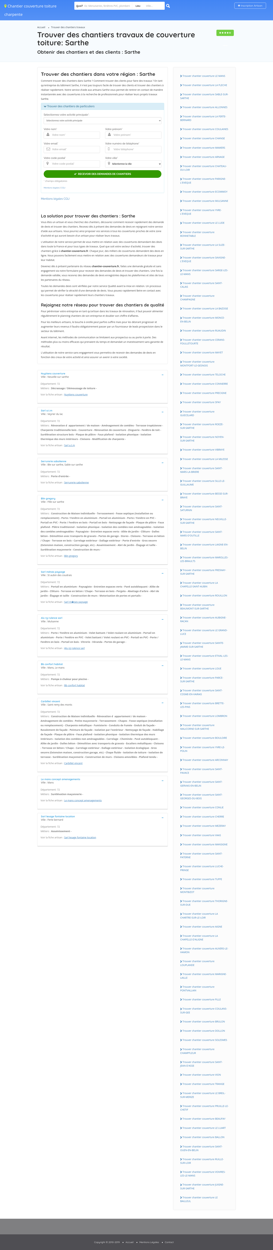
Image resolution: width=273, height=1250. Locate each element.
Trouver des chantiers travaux (68, 27)
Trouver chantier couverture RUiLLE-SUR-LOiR (202, 1161)
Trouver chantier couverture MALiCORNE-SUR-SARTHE (197, 726)
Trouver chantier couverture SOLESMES (204, 1040)
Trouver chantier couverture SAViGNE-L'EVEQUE (203, 259)
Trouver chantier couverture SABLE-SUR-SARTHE (204, 96)
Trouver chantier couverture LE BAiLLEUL (199, 1199)
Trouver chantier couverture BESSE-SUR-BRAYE (204, 495)
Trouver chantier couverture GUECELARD (197, 413)
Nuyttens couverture (76, 394)
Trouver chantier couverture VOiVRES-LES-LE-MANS (202, 1173)
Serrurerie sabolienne (76, 482)
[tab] (102, 375)
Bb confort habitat (74, 685)
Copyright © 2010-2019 (107, 1242)
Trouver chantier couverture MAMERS (203, 147)
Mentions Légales (149, 1242)
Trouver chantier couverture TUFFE (202, 879)
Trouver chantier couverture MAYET (202, 352)
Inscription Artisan (250, 5)
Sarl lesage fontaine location (80, 837)
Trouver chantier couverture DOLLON (203, 1030)
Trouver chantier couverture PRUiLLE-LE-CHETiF (204, 1107)
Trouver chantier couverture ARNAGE (203, 157)
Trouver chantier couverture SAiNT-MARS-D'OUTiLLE (201, 533)
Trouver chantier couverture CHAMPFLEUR (197, 1050)
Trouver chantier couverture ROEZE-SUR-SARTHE (201, 426)
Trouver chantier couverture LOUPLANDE (197, 963)
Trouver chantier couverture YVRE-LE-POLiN (202, 749)
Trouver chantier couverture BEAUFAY (203, 1118)
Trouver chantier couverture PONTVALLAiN (197, 988)
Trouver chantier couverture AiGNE (202, 926)
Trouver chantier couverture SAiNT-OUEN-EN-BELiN (201, 1148)
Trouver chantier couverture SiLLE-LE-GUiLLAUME (202, 482)
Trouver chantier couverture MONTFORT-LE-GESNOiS (197, 363)
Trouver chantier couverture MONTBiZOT (197, 890)
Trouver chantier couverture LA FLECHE (204, 85)
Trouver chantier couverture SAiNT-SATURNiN (201, 508)
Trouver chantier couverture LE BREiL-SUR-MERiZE (202, 1094)
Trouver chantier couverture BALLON (203, 1137)
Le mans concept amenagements (83, 800)
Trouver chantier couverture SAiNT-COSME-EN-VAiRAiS (201, 692)
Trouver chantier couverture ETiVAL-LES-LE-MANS (204, 657)
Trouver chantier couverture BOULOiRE (204, 737)
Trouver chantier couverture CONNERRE (205, 383)
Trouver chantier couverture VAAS (201, 835)
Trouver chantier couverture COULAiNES (205, 129)
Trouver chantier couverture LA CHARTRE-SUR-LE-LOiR (199, 915)
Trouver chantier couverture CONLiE (203, 807)
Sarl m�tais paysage (76, 602)
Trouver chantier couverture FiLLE (201, 999)
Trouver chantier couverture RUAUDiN (204, 330)
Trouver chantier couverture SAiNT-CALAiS (201, 284)
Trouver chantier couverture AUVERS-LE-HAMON (204, 950)
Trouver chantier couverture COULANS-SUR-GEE (203, 1010)
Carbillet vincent (73, 763)
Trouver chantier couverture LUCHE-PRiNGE (202, 868)
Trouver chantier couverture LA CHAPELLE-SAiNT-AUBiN (199, 584)
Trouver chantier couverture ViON (201, 1074)
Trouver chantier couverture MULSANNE (205, 201)
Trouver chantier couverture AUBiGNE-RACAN (203, 619)
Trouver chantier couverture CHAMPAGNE (197, 297)
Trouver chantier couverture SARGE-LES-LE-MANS (204, 272)
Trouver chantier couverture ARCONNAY (205, 760)
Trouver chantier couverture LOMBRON (204, 716)
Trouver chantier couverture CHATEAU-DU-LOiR (203, 167)
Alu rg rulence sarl (74, 648)
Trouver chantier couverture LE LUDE (203, 222)
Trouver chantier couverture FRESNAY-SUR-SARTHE (203, 571)
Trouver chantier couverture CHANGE (203, 138)
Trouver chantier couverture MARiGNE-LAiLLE (203, 975)
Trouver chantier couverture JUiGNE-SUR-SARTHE (202, 1186)
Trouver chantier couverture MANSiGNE (205, 844)
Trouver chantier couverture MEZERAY (204, 825)
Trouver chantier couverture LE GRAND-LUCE (204, 632)
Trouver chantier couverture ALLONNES (204, 107)
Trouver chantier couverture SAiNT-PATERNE (201, 855)
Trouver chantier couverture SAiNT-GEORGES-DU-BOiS (201, 796)
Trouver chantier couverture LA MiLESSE (205, 459)
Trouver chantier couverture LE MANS (203, 76)
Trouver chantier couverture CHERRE (203, 816)
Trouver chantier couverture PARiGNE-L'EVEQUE (203, 180)
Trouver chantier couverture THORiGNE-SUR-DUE (204, 902)
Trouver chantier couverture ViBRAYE (203, 449)
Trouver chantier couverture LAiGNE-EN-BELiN (204, 546)
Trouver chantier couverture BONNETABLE (197, 233)
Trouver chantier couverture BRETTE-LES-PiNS (202, 705)
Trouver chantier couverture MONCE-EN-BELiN (202, 319)
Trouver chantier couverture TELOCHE (204, 374)
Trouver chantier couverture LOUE (201, 668)
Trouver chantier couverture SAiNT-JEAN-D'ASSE (201, 1063)
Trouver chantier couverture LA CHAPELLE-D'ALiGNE (199, 937)
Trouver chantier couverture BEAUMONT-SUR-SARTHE (197, 606)
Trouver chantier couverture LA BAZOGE (205, 308)
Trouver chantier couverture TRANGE (203, 1084)
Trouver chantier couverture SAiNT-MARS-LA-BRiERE (201, 470)
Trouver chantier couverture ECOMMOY (205, 191)
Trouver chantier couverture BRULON (203, 1021)
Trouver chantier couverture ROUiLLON (204, 595)
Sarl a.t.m (69, 445)
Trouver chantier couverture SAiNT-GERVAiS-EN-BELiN (201, 783)
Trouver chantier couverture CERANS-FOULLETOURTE (202, 341)
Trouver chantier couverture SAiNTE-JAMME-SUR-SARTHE (202, 644)
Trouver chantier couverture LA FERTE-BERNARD (203, 118)
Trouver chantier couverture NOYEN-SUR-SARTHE (202, 438)
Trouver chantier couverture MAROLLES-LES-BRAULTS (204, 559)
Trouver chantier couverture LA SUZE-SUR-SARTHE (202, 246)
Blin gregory (71, 555)
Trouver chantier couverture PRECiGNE (204, 393)
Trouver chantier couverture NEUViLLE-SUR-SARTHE (203, 520)
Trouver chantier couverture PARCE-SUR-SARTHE (201, 679)
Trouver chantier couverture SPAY (201, 402)
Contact (169, 1242)
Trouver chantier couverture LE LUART (204, 1128)
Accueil (41, 27)
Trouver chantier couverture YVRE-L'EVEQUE (200, 211)
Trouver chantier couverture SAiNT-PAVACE (201, 770)
